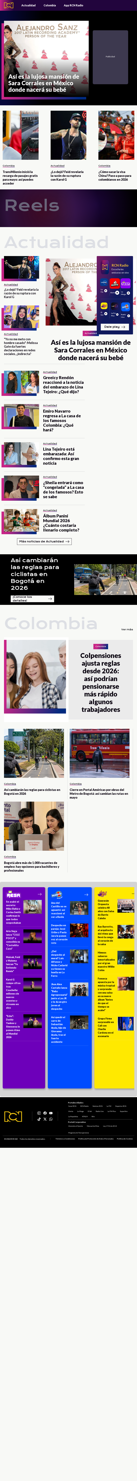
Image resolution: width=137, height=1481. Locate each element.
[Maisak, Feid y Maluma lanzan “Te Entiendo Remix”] (24, 965)
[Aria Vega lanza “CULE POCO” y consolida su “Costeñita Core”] (24, 941)
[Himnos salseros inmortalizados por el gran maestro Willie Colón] (117, 962)
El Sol (89, 1111)
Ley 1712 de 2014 (109, 1126)
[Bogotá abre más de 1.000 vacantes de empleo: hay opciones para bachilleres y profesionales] (34, 826)
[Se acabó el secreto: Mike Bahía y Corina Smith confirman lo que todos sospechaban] (24, 913)
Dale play (114, 327)
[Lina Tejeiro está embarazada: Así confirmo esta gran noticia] (21, 453)
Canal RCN (72, 1106)
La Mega (80, 1111)
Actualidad (28, 5)
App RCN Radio (73, 5)
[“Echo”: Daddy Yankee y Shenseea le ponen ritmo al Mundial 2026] (24, 1027)
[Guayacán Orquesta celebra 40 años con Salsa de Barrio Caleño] (117, 910)
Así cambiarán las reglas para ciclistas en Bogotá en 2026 (35, 574)
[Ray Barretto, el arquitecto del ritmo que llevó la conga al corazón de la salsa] (117, 936)
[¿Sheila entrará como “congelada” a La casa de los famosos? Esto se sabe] (21, 487)
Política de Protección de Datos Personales (96, 1139)
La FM (108, 1106)
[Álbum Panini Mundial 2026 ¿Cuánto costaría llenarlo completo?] (21, 520)
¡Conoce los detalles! (32, 598)
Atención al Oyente (75, 1126)
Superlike (123, 1111)
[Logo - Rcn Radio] (8, 5)
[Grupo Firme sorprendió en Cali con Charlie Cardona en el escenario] (117, 1028)
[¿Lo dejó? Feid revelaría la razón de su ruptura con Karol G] (69, 135)
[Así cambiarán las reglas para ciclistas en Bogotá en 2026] (34, 753)
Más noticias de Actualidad (44, 542)
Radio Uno (99, 1111)
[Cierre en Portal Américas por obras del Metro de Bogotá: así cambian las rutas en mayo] (100, 753)
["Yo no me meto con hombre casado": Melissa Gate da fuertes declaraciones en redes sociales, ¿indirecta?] (21, 316)
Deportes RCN (120, 1106)
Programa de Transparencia (78, 1133)
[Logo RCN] (13, 1117)
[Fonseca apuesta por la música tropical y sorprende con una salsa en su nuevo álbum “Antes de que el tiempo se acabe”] (117, 995)
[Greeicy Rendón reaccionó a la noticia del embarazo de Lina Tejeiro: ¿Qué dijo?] (21, 382)
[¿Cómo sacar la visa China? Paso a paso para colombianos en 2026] (116, 135)
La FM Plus (111, 1111)
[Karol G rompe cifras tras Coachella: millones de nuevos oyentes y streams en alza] (24, 995)
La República (73, 1116)
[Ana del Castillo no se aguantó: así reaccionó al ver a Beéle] (69, 911)
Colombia (50, 5)
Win (92, 1116)
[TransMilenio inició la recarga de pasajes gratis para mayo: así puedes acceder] (21, 135)
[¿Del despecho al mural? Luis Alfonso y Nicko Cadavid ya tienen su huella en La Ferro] (69, 964)
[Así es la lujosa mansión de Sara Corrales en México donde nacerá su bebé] (46, 59)
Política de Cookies (125, 1139)
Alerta (70, 1111)
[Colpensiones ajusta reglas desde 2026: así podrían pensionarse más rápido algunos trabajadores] (36, 679)
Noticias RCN (97, 1106)
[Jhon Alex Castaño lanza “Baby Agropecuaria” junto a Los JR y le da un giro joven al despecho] (69, 997)
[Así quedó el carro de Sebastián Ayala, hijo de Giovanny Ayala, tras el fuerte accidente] (69, 1030)
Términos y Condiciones (65, 1139)
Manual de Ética (93, 1126)
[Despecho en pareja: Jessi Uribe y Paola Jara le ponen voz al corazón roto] (69, 935)
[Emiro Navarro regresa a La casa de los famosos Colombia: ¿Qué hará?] (21, 415)
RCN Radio (84, 1106)
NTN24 (84, 1116)
